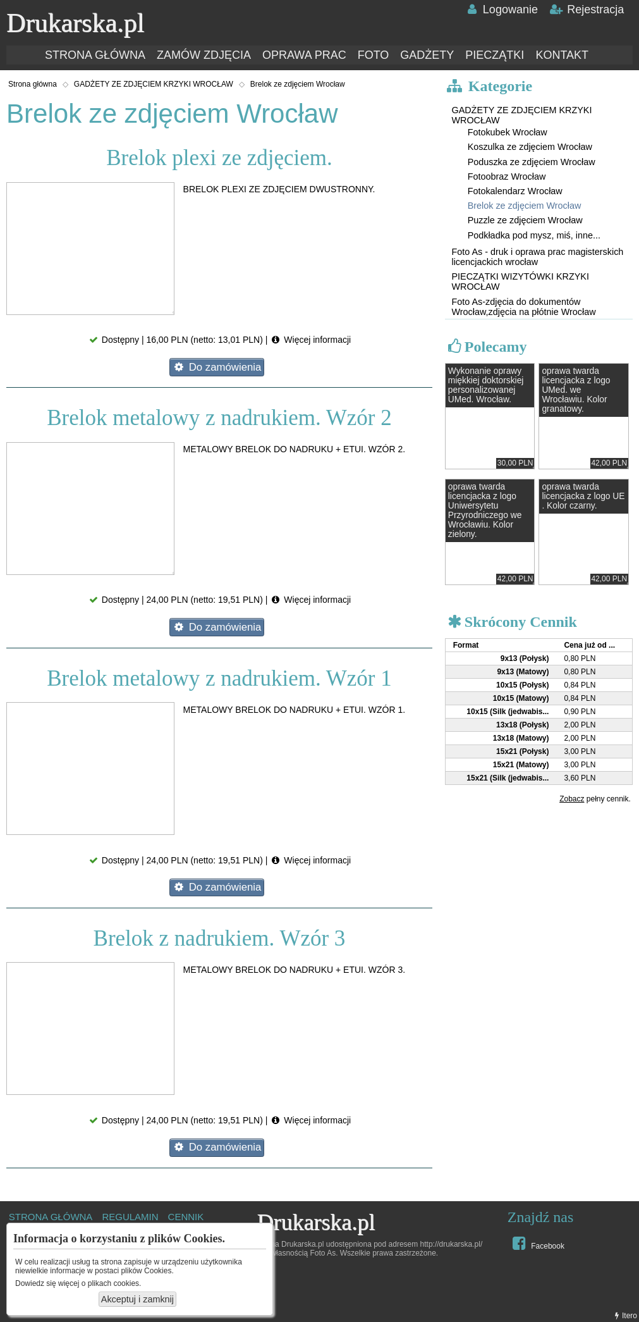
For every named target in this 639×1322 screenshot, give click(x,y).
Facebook (536, 1243)
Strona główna (32, 84)
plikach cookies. (115, 1283)
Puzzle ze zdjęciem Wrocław (525, 220)
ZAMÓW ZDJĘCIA (204, 55)
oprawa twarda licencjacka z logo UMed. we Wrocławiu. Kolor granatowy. (576, 390)
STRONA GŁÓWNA (95, 55)
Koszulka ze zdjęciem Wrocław (530, 147)
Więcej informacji (310, 340)
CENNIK (186, 1216)
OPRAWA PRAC (304, 55)
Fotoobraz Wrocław (507, 176)
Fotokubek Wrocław (507, 132)
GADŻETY (427, 55)
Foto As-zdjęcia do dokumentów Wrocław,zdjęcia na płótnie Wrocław (523, 307)
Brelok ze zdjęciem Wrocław (297, 84)
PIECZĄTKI (494, 55)
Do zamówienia (216, 367)
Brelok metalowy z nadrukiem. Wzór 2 (219, 417)
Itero (624, 1315)
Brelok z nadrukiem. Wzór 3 (220, 938)
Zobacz (571, 798)
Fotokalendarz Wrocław (515, 191)
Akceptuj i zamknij (137, 1299)
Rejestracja (586, 9)
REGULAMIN (130, 1216)
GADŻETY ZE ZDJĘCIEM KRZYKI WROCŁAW (153, 84)
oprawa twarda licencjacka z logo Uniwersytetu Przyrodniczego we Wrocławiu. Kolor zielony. (485, 510)
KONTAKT (561, 55)
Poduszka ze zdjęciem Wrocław (531, 162)
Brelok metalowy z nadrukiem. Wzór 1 (219, 678)
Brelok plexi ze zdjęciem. (219, 157)
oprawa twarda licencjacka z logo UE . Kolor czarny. (583, 496)
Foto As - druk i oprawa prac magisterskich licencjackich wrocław (537, 257)
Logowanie (501, 9)
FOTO (373, 55)
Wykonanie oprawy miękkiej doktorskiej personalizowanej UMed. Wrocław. (486, 385)
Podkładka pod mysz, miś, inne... (534, 235)
